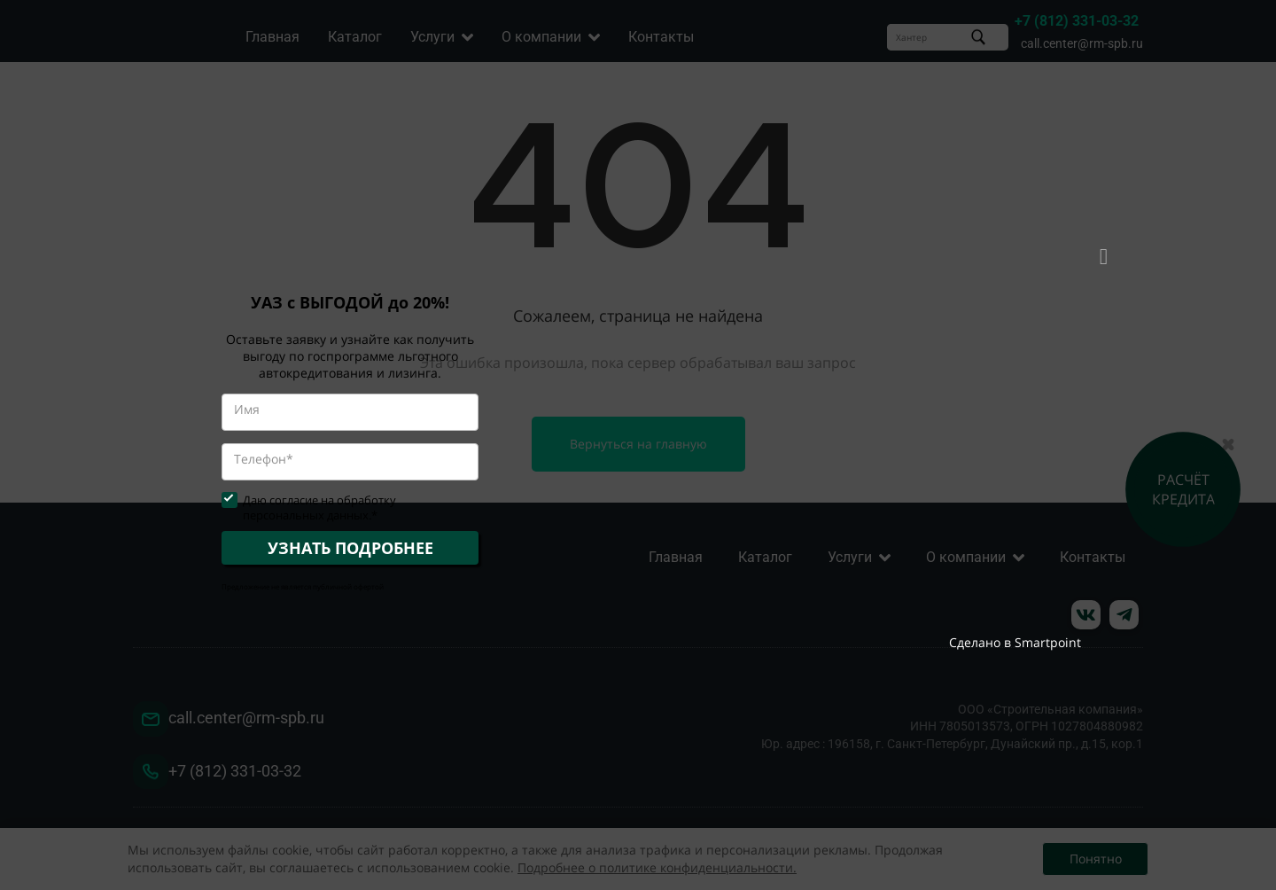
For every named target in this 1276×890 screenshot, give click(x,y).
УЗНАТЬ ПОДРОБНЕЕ (350, 547)
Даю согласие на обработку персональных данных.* (319, 508)
